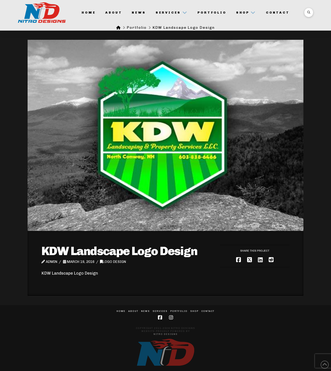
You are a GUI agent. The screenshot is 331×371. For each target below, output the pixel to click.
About (133, 311)
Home (121, 311)
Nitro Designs (166, 334)
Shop (194, 311)
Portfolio (179, 311)
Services (160, 311)
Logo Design (113, 262)
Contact (207, 311)
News (145, 311)
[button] (308, 12)
